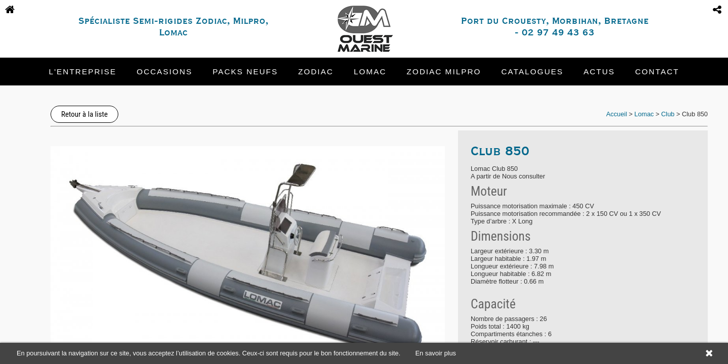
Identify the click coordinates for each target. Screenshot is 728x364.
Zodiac (316, 71)
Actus (599, 71)
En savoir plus (436, 353)
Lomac (370, 71)
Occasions (164, 71)
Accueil (616, 114)
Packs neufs (245, 71)
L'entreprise (83, 71)
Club (667, 114)
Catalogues (533, 71)
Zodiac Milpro (443, 71)
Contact (657, 71)
